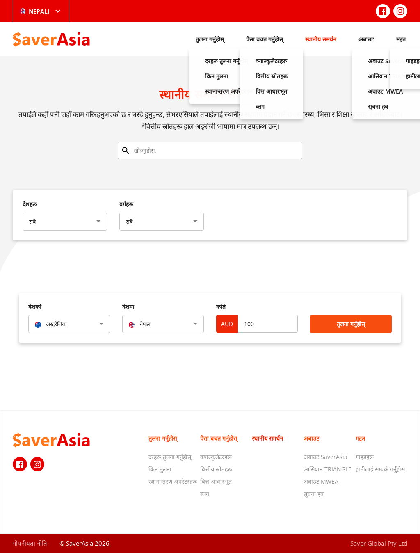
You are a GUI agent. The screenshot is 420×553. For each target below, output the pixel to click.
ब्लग (204, 494)
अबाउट (366, 39)
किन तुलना (159, 469)
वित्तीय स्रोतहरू (216, 469)
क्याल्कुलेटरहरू (216, 457)
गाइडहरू (365, 457)
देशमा (128, 307)
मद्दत (401, 39)
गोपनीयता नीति (30, 543)
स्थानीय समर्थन (320, 39)
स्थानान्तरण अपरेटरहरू (172, 481)
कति (221, 307)
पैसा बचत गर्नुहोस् (264, 39)
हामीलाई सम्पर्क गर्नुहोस (380, 469)
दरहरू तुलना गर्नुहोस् (169, 457)
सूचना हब (314, 494)
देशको (34, 307)
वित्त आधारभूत (216, 481)
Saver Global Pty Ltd (378, 543)
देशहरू (30, 204)
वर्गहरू (126, 204)
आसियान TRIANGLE (328, 469)
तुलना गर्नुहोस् (210, 39)
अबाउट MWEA (321, 481)
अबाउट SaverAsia (325, 457)
